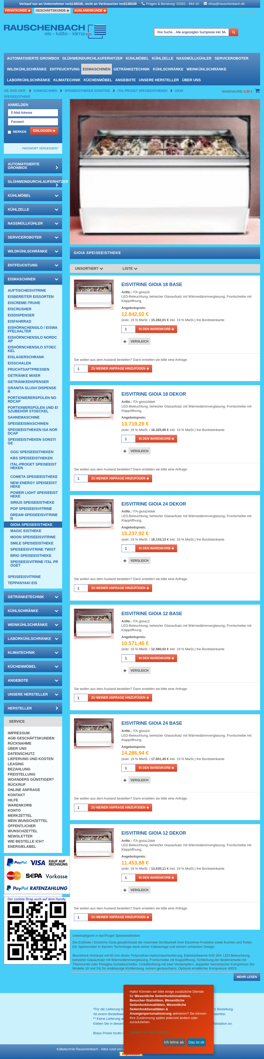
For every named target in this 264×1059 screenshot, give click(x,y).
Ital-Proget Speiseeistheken (143, 91)
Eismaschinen (96, 69)
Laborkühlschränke (28, 80)
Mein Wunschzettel (28, 821)
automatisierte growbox (33, 58)
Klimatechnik (67, 80)
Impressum (19, 733)
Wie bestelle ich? (26, 841)
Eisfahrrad (19, 321)
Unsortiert (89, 268)
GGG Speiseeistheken (31, 452)
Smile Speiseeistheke (31, 543)
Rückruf (17, 785)
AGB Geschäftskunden (31, 738)
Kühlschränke (168, 69)
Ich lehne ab (174, 1042)
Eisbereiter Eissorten (31, 297)
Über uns (191, 80)
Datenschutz (21, 754)
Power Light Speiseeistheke (34, 494)
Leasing (16, 764)
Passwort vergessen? (40, 148)
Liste (130, 268)
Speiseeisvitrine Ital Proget (34, 563)
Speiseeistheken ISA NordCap (32, 431)
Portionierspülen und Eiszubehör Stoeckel (33, 409)
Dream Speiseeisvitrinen (34, 516)
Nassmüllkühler (193, 58)
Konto (14, 810)
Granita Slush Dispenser (32, 390)
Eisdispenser (21, 315)
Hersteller (33, 708)
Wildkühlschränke (27, 69)
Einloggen (44, 131)
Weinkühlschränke (206, 69)
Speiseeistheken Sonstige (87, 91)
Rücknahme (19, 743)
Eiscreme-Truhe (24, 303)
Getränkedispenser (28, 382)
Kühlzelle (162, 58)
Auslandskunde (90, 10)
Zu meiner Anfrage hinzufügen (120, 368)
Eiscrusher (19, 309)
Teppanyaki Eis (22, 583)
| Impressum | (131, 1054)
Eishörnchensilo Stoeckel (32, 349)
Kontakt (16, 795)
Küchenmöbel (98, 80)
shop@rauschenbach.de (226, 4)
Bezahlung (19, 769)
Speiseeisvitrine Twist (33, 549)
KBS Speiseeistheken (31, 458)
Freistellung (21, 774)
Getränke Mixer (24, 375)
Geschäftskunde (52, 10)
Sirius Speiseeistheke (32, 502)
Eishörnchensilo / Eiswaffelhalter (32, 329)
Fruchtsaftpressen (28, 369)
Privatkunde (17, 10)
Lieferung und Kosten (30, 759)
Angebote (125, 80)
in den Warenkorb (156, 329)
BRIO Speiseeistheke (30, 555)
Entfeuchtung (65, 69)
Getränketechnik (131, 69)
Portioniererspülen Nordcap (32, 399)
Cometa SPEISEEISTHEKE (34, 477)
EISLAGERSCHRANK (26, 357)
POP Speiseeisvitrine (31, 509)
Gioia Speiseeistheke (31, 525)
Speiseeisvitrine (24, 577)
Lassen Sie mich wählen (149, 1032)
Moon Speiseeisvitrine (33, 537)
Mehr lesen (247, 977)
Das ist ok (196, 1042)
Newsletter (20, 836)
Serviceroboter (231, 58)
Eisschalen (19, 363)
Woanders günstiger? (31, 779)
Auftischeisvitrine (27, 290)
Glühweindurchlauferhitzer (92, 58)
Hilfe (13, 800)
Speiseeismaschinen (28, 423)
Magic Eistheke (26, 531)
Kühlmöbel (137, 58)
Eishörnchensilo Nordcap (32, 339)
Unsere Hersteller (159, 80)
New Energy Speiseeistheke (33, 484)
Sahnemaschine (24, 417)
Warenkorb (20, 805)
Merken (19, 132)
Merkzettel (20, 815)
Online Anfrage (24, 790)
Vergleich (139, 341)
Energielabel (22, 846)
